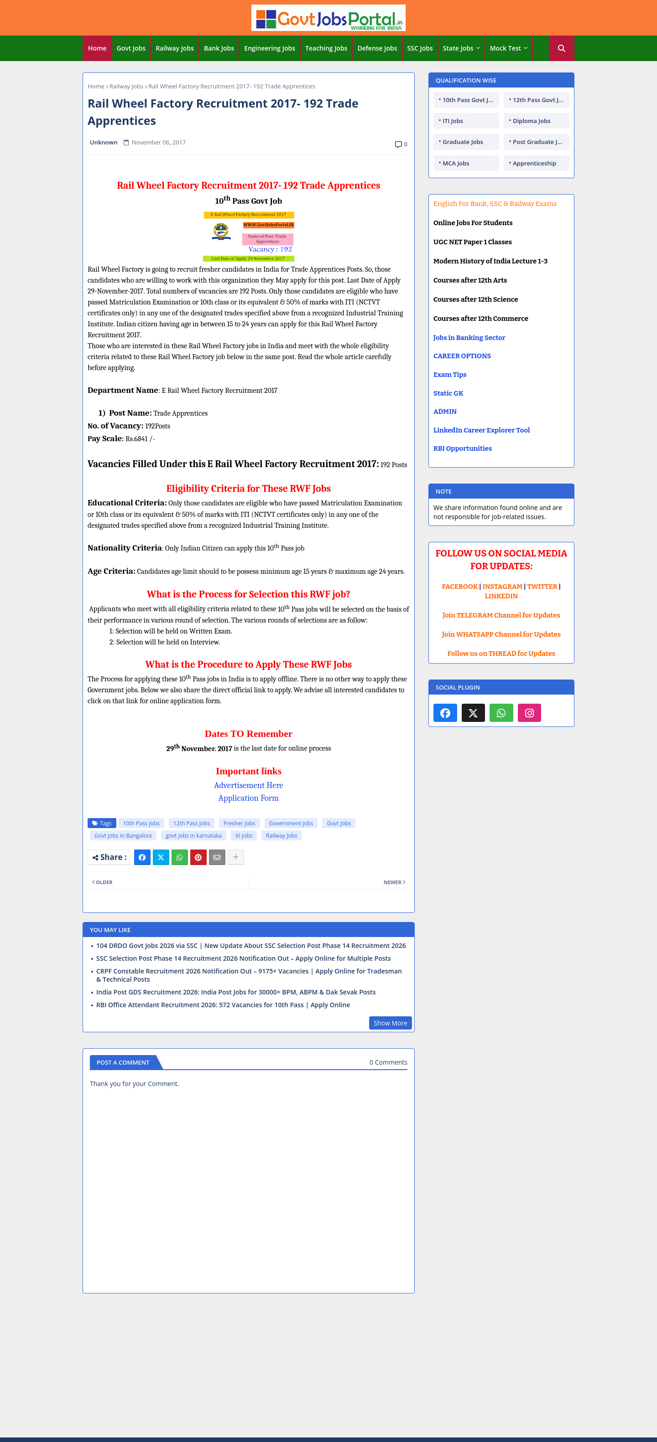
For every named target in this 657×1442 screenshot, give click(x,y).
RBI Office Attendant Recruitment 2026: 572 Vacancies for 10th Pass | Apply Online (223, 1005)
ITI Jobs (453, 121)
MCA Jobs (456, 163)
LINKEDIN (501, 596)
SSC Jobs (420, 48)
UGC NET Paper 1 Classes (472, 242)
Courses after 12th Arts (470, 280)
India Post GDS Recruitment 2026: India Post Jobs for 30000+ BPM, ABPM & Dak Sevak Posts (235, 992)
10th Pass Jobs (141, 823)
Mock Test (505, 48)
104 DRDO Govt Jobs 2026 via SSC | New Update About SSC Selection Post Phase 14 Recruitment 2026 (251, 946)
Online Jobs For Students (473, 223)
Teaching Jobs (326, 48)
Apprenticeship (534, 163)
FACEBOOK (460, 586)
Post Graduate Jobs (540, 142)
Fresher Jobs (239, 823)
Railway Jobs (175, 48)
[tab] (97, 48)
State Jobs (458, 48)
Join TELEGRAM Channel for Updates (501, 615)
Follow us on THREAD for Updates (501, 653)
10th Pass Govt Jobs (470, 100)
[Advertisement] (328, 1367)
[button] (561, 48)
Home (97, 48)
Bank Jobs (219, 48)
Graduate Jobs (463, 142)
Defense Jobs (377, 48)
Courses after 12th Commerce (480, 318)
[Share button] (236, 857)
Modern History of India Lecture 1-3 (490, 261)
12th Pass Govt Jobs (540, 100)
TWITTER (542, 586)
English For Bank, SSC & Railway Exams (495, 204)
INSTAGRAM (503, 586)
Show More (390, 1023)
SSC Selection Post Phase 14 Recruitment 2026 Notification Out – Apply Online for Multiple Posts (243, 958)
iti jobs (243, 835)
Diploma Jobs (531, 121)
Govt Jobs (131, 48)
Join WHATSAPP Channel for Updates (501, 634)
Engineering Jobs (269, 48)
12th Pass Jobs (191, 823)
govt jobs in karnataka (194, 835)
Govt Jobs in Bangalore (123, 835)
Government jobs (291, 823)
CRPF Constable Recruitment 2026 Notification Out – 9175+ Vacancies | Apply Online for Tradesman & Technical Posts (249, 975)
